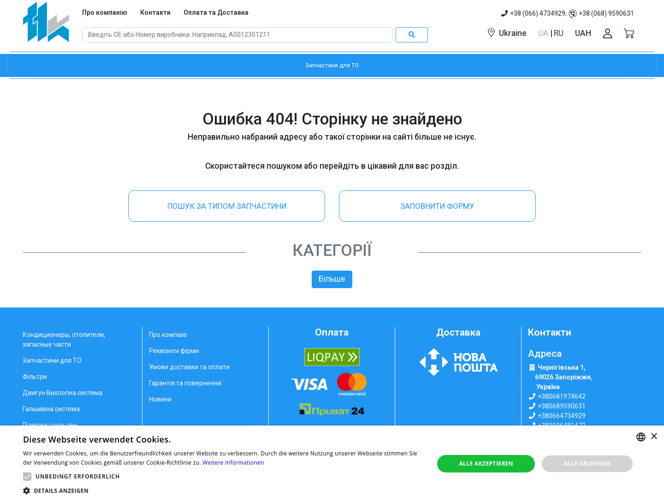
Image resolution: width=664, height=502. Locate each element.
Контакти (155, 12)
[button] (27, 476)
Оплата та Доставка (216, 12)
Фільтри (35, 376)
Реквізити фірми (174, 350)
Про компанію (104, 12)
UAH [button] (583, 33)
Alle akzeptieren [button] (486, 463)
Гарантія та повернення (185, 383)
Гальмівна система (51, 409)
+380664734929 (562, 415)
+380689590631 (562, 406)
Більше (332, 278)
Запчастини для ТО (52, 360)
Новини (160, 399)
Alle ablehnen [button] (587, 463)
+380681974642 (562, 396)
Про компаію (168, 334)
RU (558, 33)
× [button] (653, 436)
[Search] (237, 35)
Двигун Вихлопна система (62, 392)
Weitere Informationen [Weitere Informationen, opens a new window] (233, 463)
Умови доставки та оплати (189, 367)
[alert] (332, 463)
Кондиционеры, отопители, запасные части (64, 339)
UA (544, 33)
